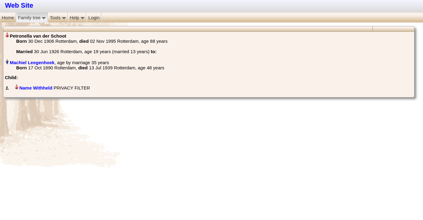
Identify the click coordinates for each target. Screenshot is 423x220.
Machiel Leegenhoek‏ (32, 62)
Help (77, 17)
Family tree (32, 17)
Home (8, 17)
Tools (58, 17)
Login (94, 17)
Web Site (19, 5)
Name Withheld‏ (35, 87)
